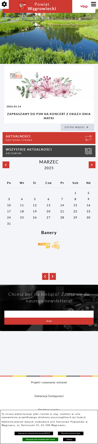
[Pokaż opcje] (4, 4)
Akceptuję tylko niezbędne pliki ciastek (40, 439)
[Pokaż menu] (93, 4)
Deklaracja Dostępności (49, 396)
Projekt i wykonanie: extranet (49, 382)
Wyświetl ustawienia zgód (70, 433)
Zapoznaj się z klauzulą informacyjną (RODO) (34, 433)
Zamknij (69, 439)
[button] (45, 276)
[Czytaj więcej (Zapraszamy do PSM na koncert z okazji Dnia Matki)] (77, 127)
